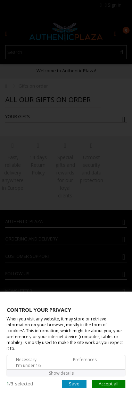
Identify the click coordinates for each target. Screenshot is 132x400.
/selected (20, 383)
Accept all (108, 383)
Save (74, 383)
